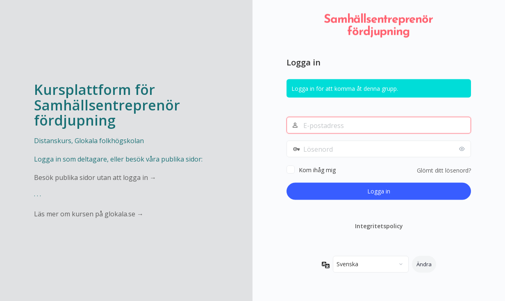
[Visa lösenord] (463, 149)
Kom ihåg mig (317, 170)
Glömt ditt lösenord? (444, 170)
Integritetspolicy (379, 226)
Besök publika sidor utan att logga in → (95, 177)
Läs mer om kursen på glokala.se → (88, 213)
